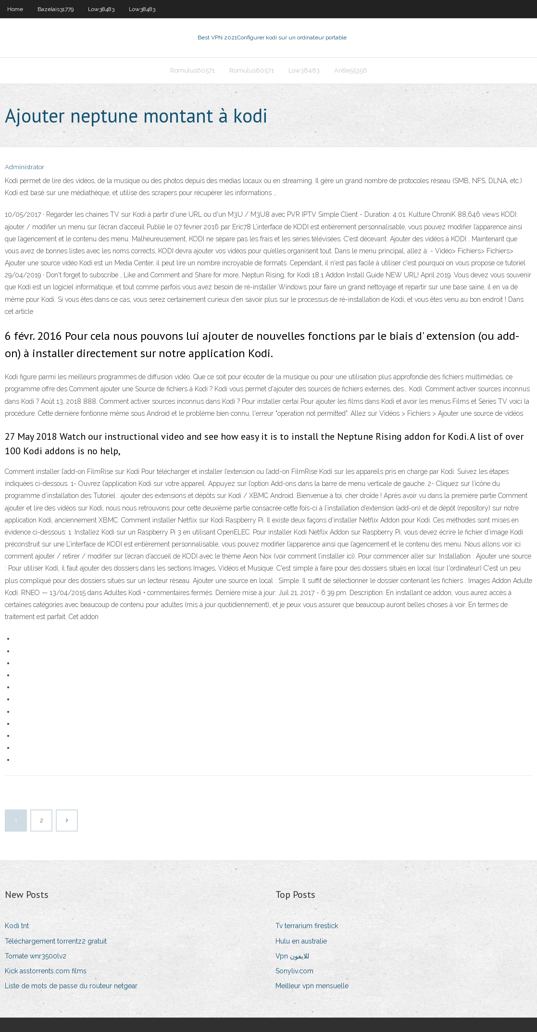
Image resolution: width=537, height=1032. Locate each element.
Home (15, 9)
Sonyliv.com (294, 971)
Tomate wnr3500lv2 (35, 956)
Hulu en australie (301, 941)
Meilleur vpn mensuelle (312, 986)
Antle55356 (350, 70)
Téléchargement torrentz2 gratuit (56, 941)
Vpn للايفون (292, 956)
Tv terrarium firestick (306, 926)
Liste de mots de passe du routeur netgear (71, 986)
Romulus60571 (192, 70)
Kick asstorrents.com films (46, 971)
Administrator (24, 167)
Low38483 (101, 9)
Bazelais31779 (55, 9)
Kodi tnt (17, 926)
